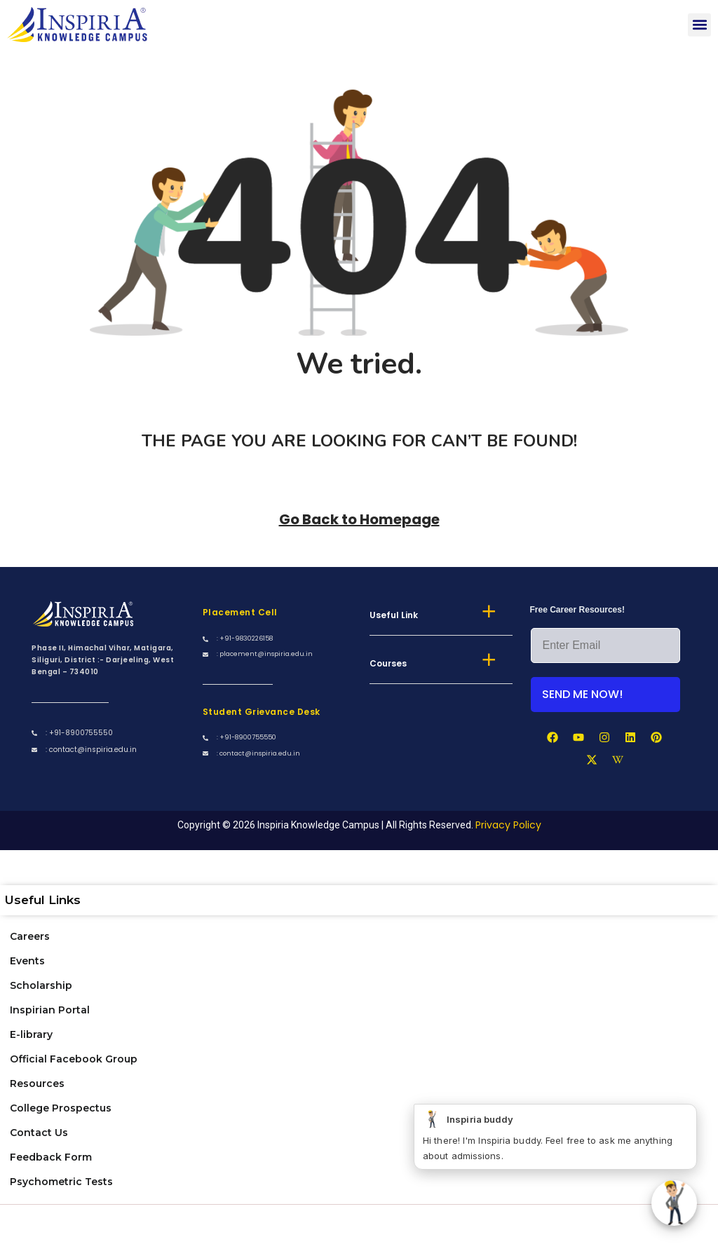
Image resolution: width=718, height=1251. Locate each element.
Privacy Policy (508, 825)
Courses (388, 663)
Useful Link (394, 615)
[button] (699, 24)
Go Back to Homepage (359, 519)
